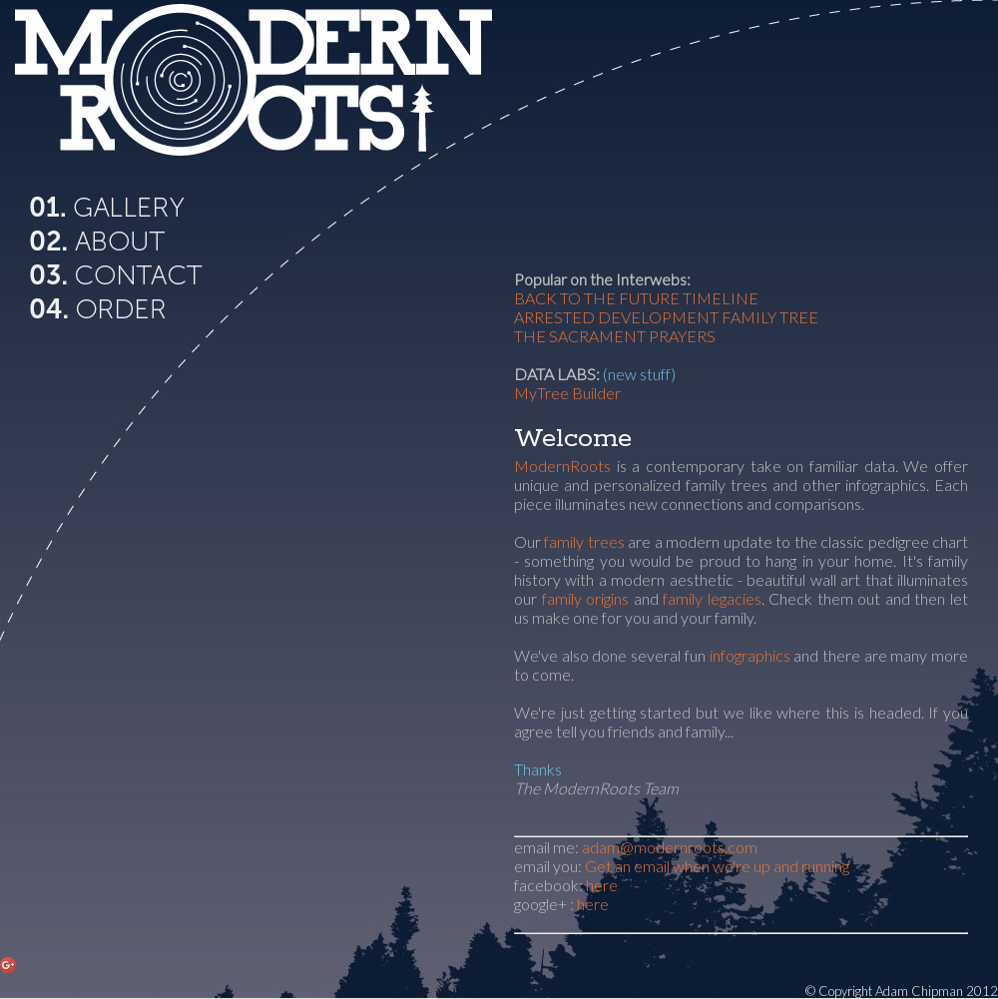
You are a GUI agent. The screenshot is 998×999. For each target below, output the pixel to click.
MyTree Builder (567, 392)
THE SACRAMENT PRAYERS (615, 335)
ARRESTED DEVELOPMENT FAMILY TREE (666, 316)
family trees (584, 541)
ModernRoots (562, 465)
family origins (586, 598)
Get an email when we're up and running (717, 865)
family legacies (712, 598)
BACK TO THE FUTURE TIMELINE (636, 297)
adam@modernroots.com (669, 846)
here (602, 884)
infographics (750, 655)
